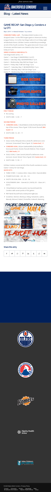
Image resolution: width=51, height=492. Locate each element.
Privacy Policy (25, 486)
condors (29, 31)
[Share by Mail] (44, 254)
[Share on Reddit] (39, 254)
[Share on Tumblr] (33, 254)
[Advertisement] (25, 297)
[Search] (38, 8)
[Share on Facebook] (6, 254)
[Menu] (44, 8)
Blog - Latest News (16, 13)
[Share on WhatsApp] (17, 254)
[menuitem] (38, 8)
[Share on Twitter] (12, 254)
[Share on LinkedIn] (28, 254)
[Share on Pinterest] (22, 254)
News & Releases (19, 31)
